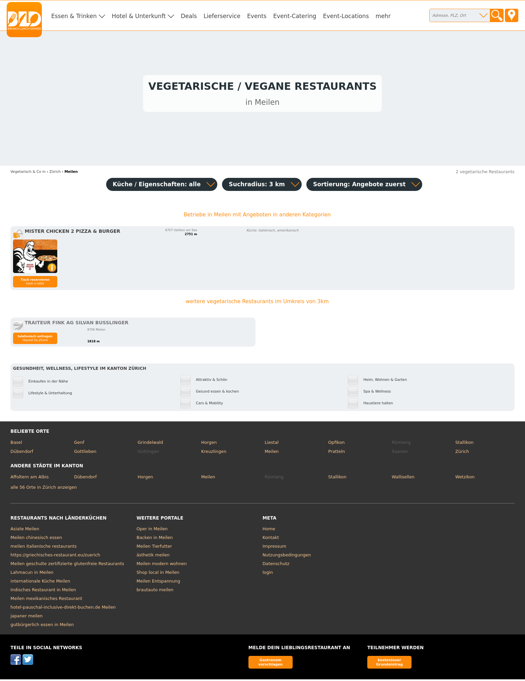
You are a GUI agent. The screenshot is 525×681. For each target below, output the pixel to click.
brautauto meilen (155, 591)
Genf (79, 444)
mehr (383, 16)
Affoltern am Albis (29, 478)
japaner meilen (26, 617)
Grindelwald (150, 444)
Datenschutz (275, 565)
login (267, 574)
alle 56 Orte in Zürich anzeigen (43, 488)
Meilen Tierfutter (154, 548)
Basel (16, 444)
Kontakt (270, 539)
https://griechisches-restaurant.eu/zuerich (55, 556)
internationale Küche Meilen (40, 583)
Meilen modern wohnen (162, 565)
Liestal (272, 444)
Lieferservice (222, 16)
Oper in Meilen (152, 530)
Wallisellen (403, 478)
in (28, 173)
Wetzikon (465, 478)
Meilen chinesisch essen (36, 539)
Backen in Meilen (155, 539)
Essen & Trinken (74, 16)
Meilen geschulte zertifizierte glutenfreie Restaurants (67, 565)
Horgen (209, 444)
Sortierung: (359, 186)
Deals (189, 16)
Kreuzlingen (213, 453)
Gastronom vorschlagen (270, 664)
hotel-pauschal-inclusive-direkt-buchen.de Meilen (63, 609)
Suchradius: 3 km (257, 186)
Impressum (274, 548)
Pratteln (336, 453)
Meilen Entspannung (158, 583)
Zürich (462, 453)
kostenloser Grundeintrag (389, 664)
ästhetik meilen (153, 556)
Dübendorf (21, 453)
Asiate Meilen (24, 530)
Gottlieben (85, 453)
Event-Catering (294, 16)
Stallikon (464, 444)
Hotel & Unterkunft (139, 16)
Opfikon (336, 444)
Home (268, 530)
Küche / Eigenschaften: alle (157, 186)
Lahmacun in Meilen (31, 574)
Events (257, 16)
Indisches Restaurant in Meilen (43, 591)
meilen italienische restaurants (43, 548)
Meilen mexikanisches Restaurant (46, 600)
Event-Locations (346, 16)
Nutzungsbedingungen (286, 556)
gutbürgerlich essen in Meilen (42, 626)
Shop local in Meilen (158, 574)
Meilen (272, 453)
